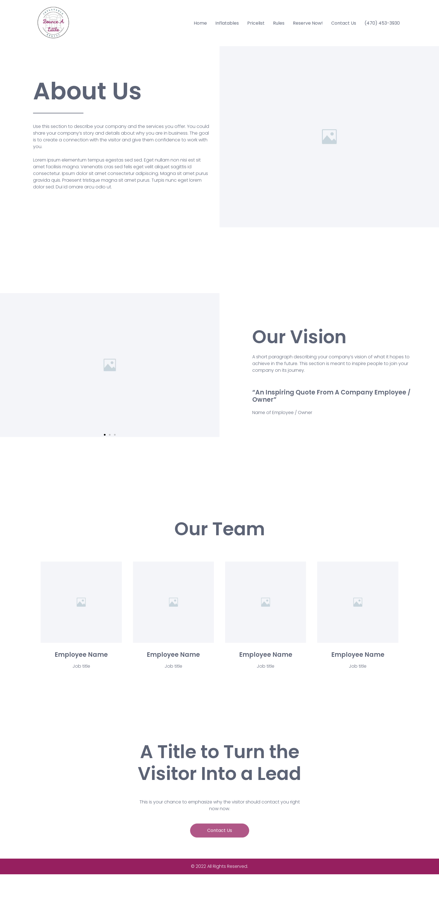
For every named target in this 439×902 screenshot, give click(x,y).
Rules (278, 23)
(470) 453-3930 (382, 23)
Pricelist (256, 23)
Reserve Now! (308, 23)
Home (200, 23)
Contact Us (343, 23)
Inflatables (227, 23)
